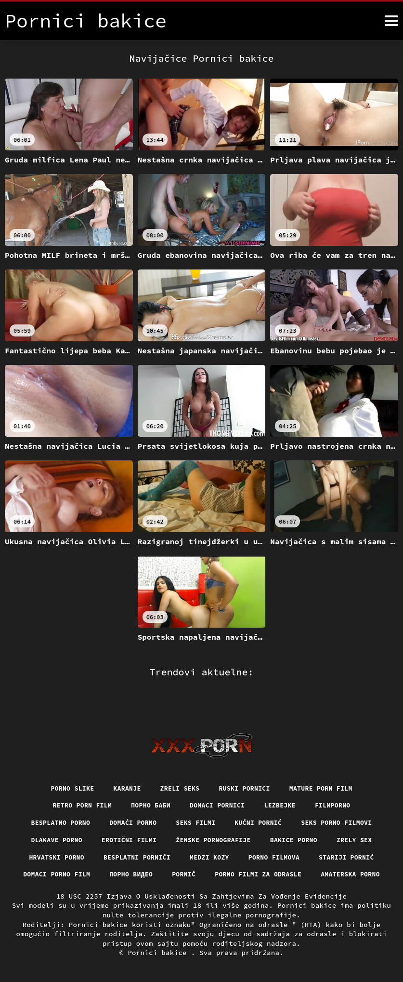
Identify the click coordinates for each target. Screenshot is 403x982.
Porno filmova (277, 838)
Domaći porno (129, 803)
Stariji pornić (354, 838)
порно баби (149, 785)
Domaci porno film (91, 856)
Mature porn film (326, 768)
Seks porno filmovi (343, 803)
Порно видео (168, 856)
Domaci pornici (218, 785)
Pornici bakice (159, 953)
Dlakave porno (49, 821)
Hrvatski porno (49, 838)
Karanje (123, 768)
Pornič (224, 856)
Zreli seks (178, 768)
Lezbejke (284, 785)
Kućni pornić (260, 803)
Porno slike (66, 768)
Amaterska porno (201, 874)
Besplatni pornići (134, 838)
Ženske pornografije (214, 821)
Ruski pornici (246, 768)
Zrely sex (362, 821)
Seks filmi (195, 803)
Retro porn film (76, 785)
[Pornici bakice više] (391, 20)
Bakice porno (298, 821)
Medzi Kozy (210, 838)
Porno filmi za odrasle (302, 856)
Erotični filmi (125, 821)
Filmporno (339, 785)
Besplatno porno (53, 803)
